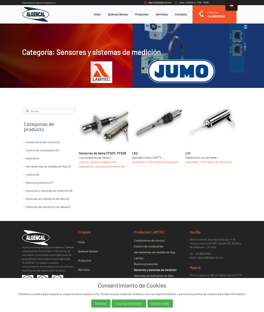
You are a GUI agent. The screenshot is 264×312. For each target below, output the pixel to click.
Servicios (162, 14)
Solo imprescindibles (128, 303)
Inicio (97, 14)
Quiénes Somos (118, 14)
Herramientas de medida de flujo (46, 166)
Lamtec (31, 174)
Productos (141, 14)
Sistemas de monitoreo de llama (46, 206)
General (31, 158)
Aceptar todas (160, 303)
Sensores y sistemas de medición (47, 190)
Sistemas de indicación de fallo (45, 198)
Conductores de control (41, 142)
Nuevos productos (38, 182)
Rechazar (101, 303)
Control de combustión (40, 150)
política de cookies (205, 294)
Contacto (181, 14)
